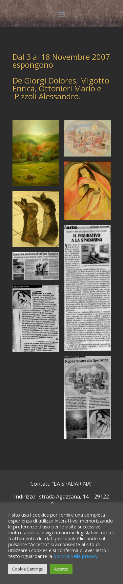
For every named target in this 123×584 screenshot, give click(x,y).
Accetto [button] (61, 569)
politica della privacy (75, 556)
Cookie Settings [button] (27, 569)
